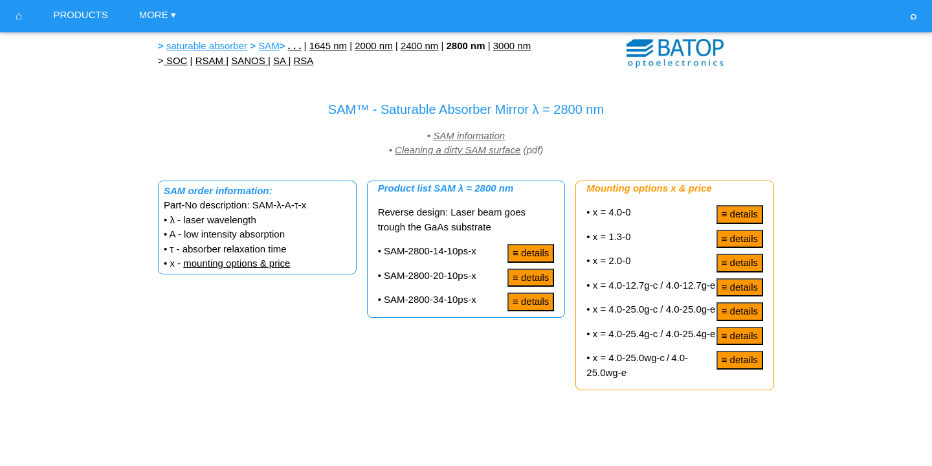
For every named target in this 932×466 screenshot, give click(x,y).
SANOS (249, 60)
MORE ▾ (157, 14)
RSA (303, 60)
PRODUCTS (80, 14)
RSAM (211, 60)
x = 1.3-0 (610, 236)
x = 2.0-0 (610, 260)
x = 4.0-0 (610, 211)
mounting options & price (236, 263)
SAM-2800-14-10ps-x (430, 250)
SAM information (469, 135)
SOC (176, 60)
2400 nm (419, 45)
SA (280, 60)
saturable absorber (206, 45)
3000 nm (512, 45)
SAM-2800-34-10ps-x (430, 299)
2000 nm (373, 45)
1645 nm (328, 45)
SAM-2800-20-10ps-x (430, 275)
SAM (269, 45)
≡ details (531, 252)
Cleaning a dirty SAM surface (457, 149)
